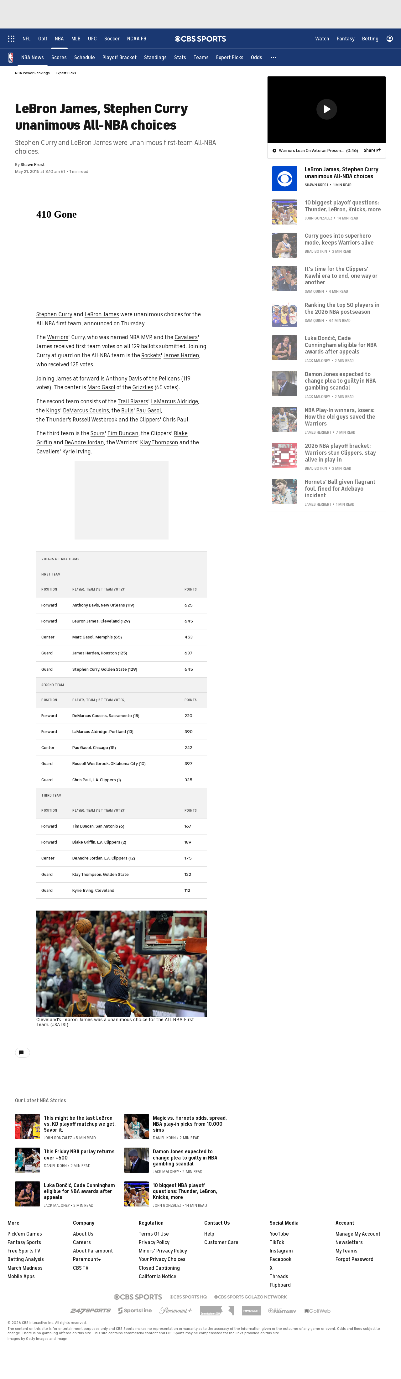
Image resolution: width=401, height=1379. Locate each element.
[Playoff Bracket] (119, 57)
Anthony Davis (124, 378)
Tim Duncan (122, 433)
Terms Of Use (154, 1234)
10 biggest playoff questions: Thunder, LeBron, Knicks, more (343, 206)
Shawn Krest (33, 164)
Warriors (57, 337)
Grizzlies (142, 387)
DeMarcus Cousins (86, 410)
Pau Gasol (148, 410)
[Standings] (155, 57)
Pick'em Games (25, 1234)
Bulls (127, 410)
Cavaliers (186, 337)
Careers (82, 1242)
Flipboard (280, 1285)
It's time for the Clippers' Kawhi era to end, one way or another (341, 275)
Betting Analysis (26, 1259)
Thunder (57, 419)
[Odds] (256, 57)
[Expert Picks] (229, 57)
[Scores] (59, 57)
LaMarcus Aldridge (174, 401)
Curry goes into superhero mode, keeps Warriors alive (339, 239)
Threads (279, 1276)
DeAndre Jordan (84, 442)
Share (370, 150)
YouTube (279, 1234)
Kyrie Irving (76, 451)
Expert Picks (66, 73)
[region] (327, 109)
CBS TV (81, 1268)
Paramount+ (87, 1259)
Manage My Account (358, 1234)
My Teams (346, 1251)
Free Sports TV (24, 1251)
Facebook (280, 1259)
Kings (53, 410)
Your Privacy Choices (162, 1259)
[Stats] (180, 57)
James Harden (181, 355)
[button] (274, 57)
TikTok (277, 1242)
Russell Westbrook (95, 419)
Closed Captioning (159, 1268)
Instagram (281, 1251)
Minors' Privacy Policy (163, 1251)
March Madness (25, 1268)
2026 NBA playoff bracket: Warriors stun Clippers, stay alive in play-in (340, 452)
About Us (83, 1234)
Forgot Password (354, 1259)
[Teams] (201, 57)
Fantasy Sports (24, 1242)
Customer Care (221, 1242)
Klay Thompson (159, 442)
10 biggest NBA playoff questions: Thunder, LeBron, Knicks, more (185, 1191)
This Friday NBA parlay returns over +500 (79, 1155)
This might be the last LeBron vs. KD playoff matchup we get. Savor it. (80, 1124)
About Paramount (93, 1251)
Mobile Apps (21, 1276)
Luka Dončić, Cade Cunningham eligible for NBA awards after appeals (79, 1191)
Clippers (149, 419)
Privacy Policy (154, 1242)
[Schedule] (84, 57)
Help (209, 1234)
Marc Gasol (101, 387)
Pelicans (169, 378)
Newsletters (349, 1242)
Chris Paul (175, 419)
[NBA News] (33, 57)
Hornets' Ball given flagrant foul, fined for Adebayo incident (340, 488)
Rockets (151, 355)
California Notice (157, 1276)
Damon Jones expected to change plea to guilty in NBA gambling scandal (185, 1158)
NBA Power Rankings (32, 73)
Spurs (98, 433)
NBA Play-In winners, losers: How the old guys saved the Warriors (340, 416)
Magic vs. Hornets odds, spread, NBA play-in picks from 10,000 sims (190, 1124)
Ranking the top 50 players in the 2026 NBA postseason (342, 308)
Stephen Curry (54, 314)
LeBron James (102, 314)
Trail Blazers (133, 401)
